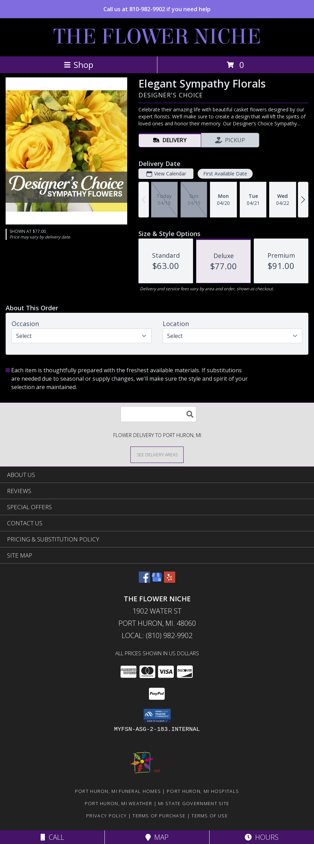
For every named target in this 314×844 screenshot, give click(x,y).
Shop (78, 64)
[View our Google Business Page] (157, 580)
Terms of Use (209, 815)
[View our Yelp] (169, 580)
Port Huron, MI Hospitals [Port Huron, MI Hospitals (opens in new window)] (203, 791)
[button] (157, 716)
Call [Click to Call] (52, 837)
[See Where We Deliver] (157, 454)
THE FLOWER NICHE (157, 36)
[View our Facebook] (144, 580)
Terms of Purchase (158, 815)
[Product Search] (158, 414)
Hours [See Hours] (262, 837)
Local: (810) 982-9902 (157, 635)
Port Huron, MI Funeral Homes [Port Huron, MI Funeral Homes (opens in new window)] (118, 791)
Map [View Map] (157, 837)
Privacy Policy (106, 815)
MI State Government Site (193, 803)
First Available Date (225, 173)
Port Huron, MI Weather (118, 803)
